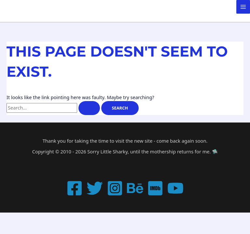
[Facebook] (74, 188)
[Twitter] (95, 188)
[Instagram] (115, 188)
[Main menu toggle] (243, 7)
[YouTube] (175, 188)
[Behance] (135, 188)
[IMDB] (155, 188)
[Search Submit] (89, 108)
